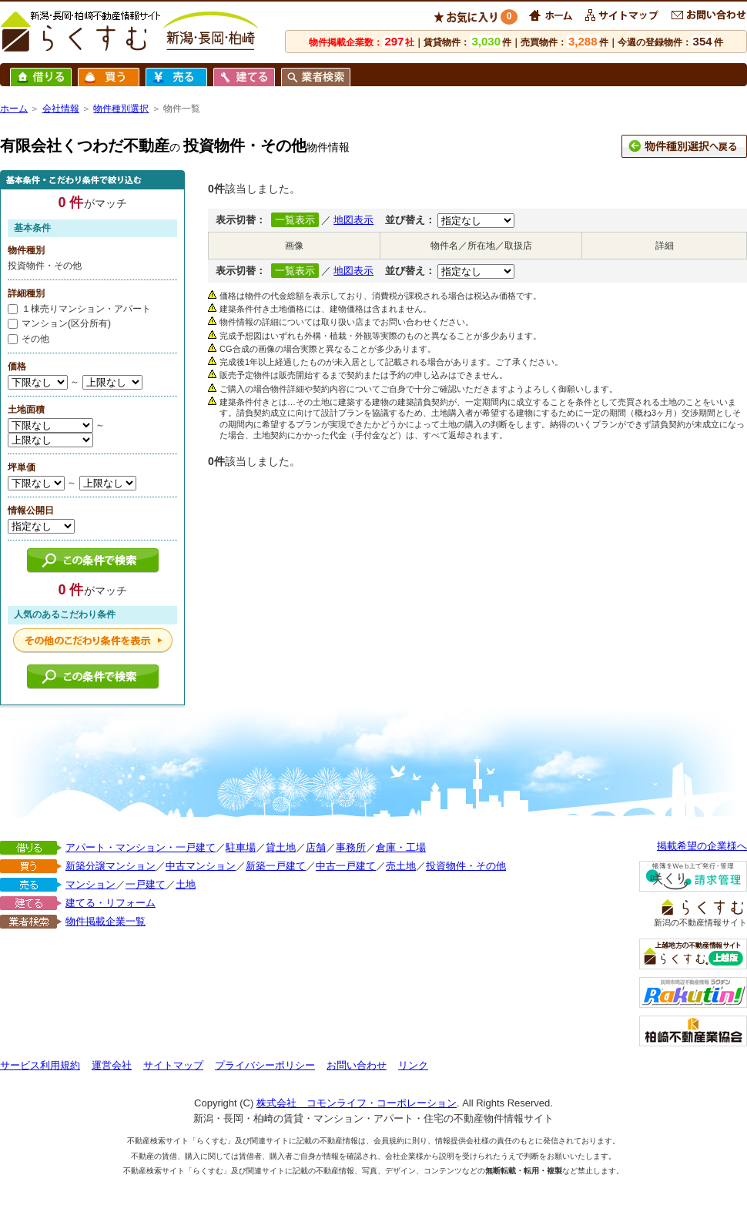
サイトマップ (173, 1065)
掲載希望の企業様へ (702, 846)
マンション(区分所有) (59, 323)
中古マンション (201, 866)
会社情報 (60, 108)
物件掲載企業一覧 (105, 921)
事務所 (351, 847)
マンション (90, 884)
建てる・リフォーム (110, 903)
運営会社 (112, 1065)
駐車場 (241, 847)
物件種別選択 (121, 108)
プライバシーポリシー (265, 1065)
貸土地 (281, 847)
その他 (28, 338)
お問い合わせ (357, 1065)
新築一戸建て (276, 866)
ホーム (14, 108)
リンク (413, 1065)
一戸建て (146, 884)
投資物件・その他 (466, 866)
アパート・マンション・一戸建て (140, 847)
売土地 (401, 866)
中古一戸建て (346, 866)
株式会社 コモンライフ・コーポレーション (356, 1103)
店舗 (316, 847)
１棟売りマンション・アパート (79, 308)
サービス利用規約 (40, 1065)
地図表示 (353, 220)
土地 (186, 884)
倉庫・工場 (401, 847)
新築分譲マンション (110, 866)
